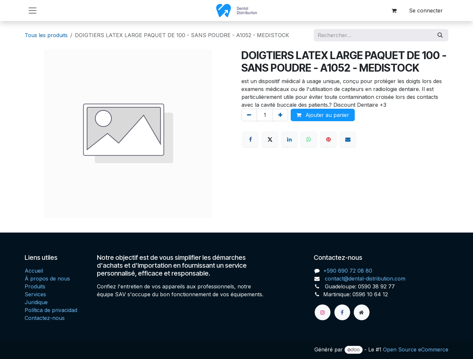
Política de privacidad (51, 310)
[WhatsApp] (309, 139)
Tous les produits (46, 35)
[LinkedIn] (289, 139)
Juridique (36, 302)
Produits (35, 286)
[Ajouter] (280, 115)
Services (35, 294)
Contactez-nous (45, 318)
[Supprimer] (249, 115)
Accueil (34, 270)
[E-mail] (348, 139)
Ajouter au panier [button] (322, 115)
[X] (270, 139)
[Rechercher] (440, 35)
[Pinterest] (328, 139)
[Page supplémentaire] (362, 312)
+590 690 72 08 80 (347, 270)
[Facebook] (250, 139)
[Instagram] (322, 312)
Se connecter (426, 10)
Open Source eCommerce (415, 349)
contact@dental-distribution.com (364, 278)
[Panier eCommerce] (394, 10)
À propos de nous (47, 278)
